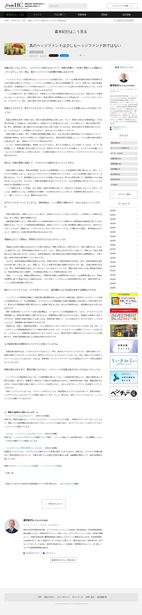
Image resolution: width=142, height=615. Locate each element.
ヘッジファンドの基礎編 (28, 466)
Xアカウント (51, 553)
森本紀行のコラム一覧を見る (63, 560)
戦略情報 (82, 15)
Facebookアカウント (34, 553)
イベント (38, 15)
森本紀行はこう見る (15, 15)
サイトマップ (77, 597)
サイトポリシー (63, 597)
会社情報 (100, 597)
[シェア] (64, 55)
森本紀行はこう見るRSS (125, 20)
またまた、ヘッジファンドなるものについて (24, 434)
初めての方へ (49, 597)
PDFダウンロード (56, 504)
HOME (6, 20)
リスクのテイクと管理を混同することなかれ (24, 448)
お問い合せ (90, 597)
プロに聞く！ (60, 15)
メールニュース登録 (122, 6)
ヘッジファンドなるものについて (19, 416)
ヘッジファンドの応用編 (51, 466)
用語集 (104, 15)
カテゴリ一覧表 (124, 194)
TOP (40, 597)
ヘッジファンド (36, 52)
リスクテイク (16, 108)
